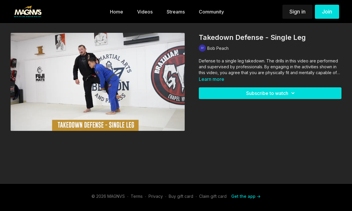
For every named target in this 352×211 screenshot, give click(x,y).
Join (327, 11)
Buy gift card (181, 196)
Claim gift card (213, 196)
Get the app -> (245, 196)
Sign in (297, 11)
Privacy (156, 196)
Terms (137, 196)
